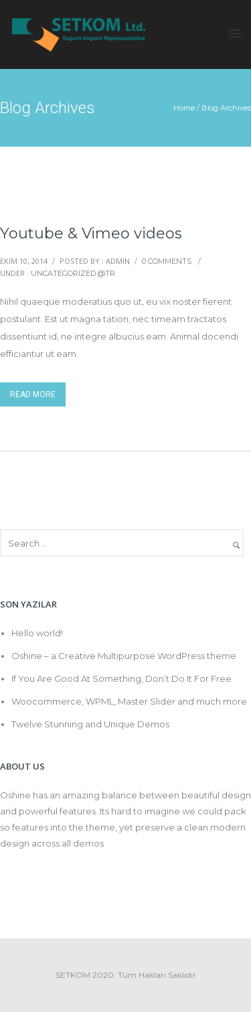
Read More (33, 394)
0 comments (166, 261)
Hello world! (37, 633)
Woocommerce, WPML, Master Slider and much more (129, 701)
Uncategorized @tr (73, 273)
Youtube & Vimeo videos (91, 233)
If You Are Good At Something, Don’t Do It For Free (121, 678)
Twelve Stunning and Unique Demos (90, 724)
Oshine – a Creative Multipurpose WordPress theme (123, 655)
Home (184, 108)
